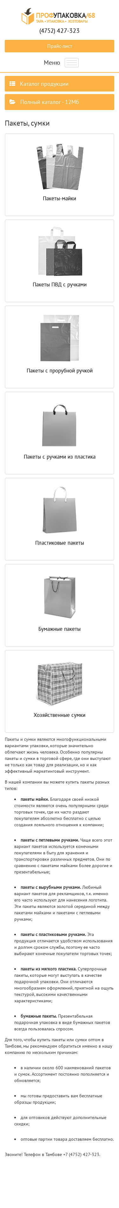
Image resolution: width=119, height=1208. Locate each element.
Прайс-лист (59, 46)
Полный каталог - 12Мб (44, 102)
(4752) (59, 30)
